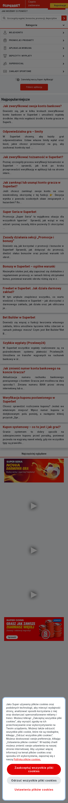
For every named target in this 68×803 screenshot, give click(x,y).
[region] (34, 748)
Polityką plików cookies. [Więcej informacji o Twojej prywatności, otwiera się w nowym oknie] (27, 759)
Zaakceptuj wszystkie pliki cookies (34, 769)
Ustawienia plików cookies (34, 789)
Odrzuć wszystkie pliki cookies (34, 780)
